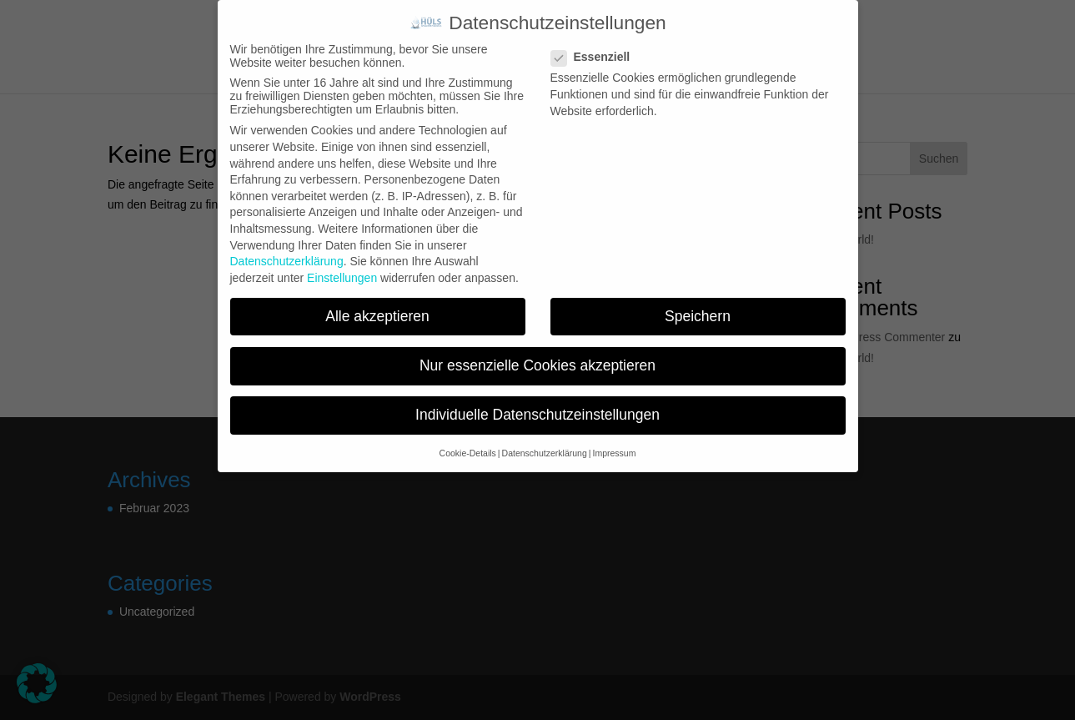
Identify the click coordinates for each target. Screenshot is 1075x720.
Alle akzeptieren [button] (377, 316)
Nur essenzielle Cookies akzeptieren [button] (537, 365)
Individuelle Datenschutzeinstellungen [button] (537, 414)
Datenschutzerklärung (287, 261)
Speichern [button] (698, 316)
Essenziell (597, 56)
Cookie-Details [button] (468, 453)
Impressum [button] (613, 453)
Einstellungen (342, 277)
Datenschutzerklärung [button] (544, 453)
